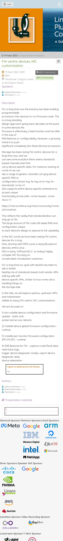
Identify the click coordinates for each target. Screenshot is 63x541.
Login (9, 4)
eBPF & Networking (44, 78)
